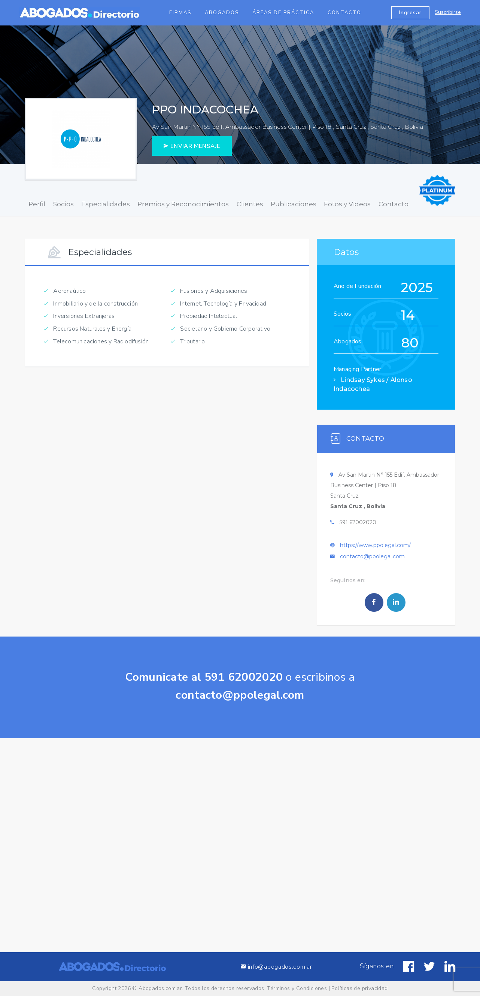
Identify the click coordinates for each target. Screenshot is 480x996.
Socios (63, 204)
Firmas (180, 12)
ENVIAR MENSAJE (192, 146)
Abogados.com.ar (160, 988)
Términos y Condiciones (297, 988)
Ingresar (410, 12)
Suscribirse (448, 12)
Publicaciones (293, 204)
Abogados (222, 12)
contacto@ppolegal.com (372, 558)
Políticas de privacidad (359, 988)
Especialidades (105, 204)
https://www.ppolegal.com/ (375, 547)
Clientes (250, 204)
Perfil (36, 204)
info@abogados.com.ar (276, 975)
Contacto (344, 12)
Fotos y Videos (347, 204)
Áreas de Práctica (283, 12)
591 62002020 (358, 524)
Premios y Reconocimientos (183, 204)
